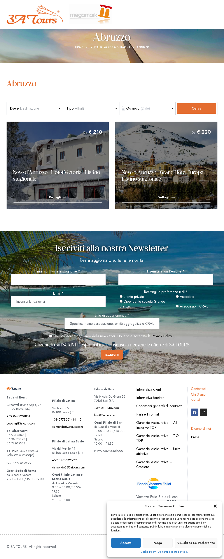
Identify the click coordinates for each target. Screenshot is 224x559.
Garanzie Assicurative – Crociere (154, 464)
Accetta (125, 542)
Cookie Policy (148, 552)
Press (195, 437)
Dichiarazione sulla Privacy (173, 552)
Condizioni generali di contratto (159, 406)
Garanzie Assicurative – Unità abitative (158, 451)
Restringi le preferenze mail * (166, 292)
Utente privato (132, 296)
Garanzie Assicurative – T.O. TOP (158, 438)
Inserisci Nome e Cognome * (58, 271)
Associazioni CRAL (192, 306)
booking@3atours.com (21, 423)
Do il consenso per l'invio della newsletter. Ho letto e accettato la (99, 336)
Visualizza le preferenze (196, 542)
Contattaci (198, 388)
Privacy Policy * (163, 336)
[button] (215, 506)
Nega (158, 542)
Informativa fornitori (150, 397)
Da (85, 132)
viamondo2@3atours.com (68, 467)
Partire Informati (147, 414)
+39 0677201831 (18, 416)
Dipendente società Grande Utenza (142, 304)
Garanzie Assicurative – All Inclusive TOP (156, 425)
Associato (185, 296)
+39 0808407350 (106, 408)
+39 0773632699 (64, 460)
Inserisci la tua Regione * (165, 271)
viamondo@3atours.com (67, 426)
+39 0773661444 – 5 (67, 419)
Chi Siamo (198, 394)
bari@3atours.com (105, 415)
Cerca (196, 108)
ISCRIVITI (112, 355)
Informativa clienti (148, 389)
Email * (58, 293)
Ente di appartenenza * (111, 315)
